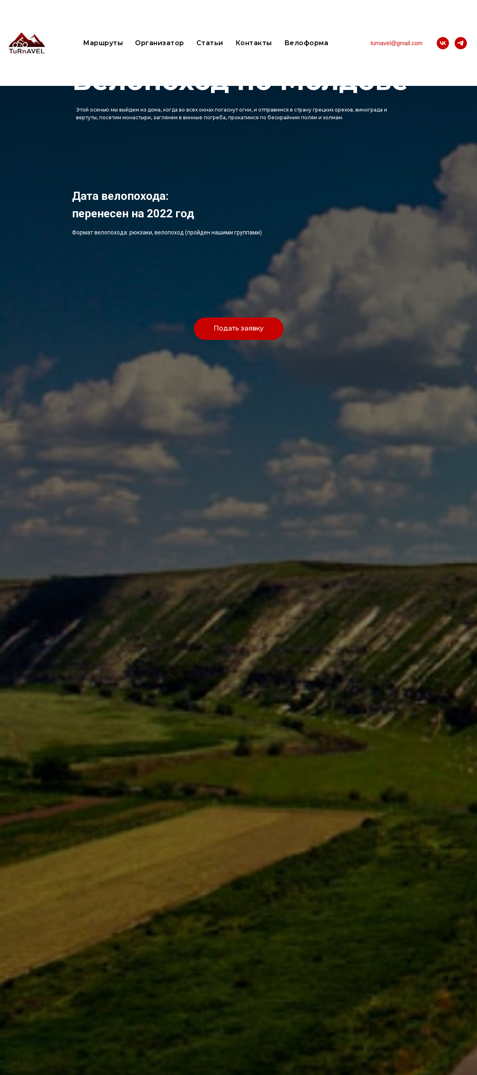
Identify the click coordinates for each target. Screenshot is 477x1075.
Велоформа (306, 43)
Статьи (209, 43)
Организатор (159, 43)
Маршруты (103, 43)
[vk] (443, 43)
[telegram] (461, 43)
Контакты (253, 43)
